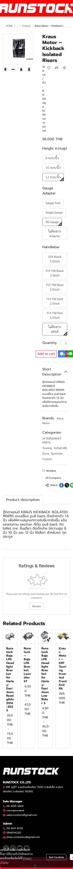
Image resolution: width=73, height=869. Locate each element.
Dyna (45, 454)
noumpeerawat (15, 810)
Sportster (57, 454)
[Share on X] (67, 485)
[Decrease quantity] (61, 343)
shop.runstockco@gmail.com (23, 837)
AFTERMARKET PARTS (51, 441)
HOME (9, 26)
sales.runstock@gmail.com (22, 815)
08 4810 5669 (15, 806)
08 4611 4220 (15, 828)
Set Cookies (56, 857)
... (17, 26)
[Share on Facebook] (61, 485)
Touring (47, 448)
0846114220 (14, 832)
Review (36, 606)
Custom (26, 26)
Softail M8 (60, 448)
